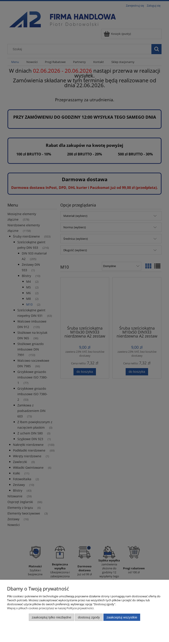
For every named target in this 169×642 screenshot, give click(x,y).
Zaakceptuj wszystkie (122, 617)
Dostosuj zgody (89, 617)
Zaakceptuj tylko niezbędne (51, 617)
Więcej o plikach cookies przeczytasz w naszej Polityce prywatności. (50, 608)
